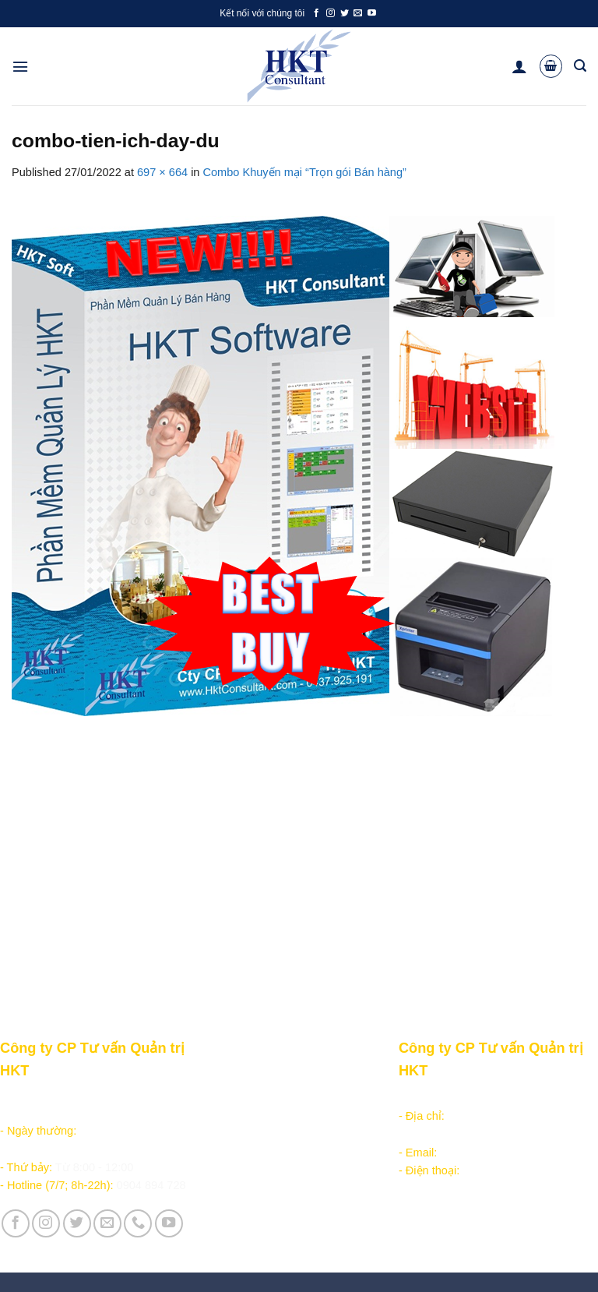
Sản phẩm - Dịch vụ (247, 1098)
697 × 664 (162, 172)
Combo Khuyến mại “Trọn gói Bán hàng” (304, 172)
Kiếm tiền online (237, 1134)
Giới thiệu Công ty (344, 1098)
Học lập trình (230, 1116)
